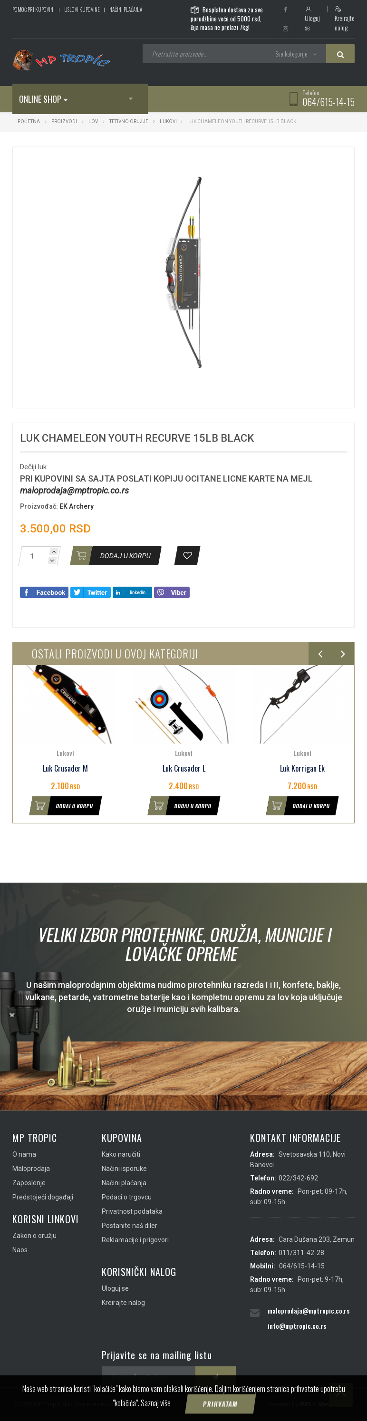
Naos (20, 1250)
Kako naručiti (121, 1154)
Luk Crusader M (65, 768)
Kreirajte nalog (345, 19)
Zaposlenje (29, 1183)
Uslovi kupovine (82, 9)
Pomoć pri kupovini (33, 9)
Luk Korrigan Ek (302, 768)
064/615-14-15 (328, 102)
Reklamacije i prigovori (135, 1240)
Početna (29, 121)
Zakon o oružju (34, 1235)
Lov (93, 121)
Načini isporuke (124, 1168)
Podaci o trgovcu (127, 1197)
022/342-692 (298, 1178)
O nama (24, 1154)
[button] (293, 162)
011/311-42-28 (301, 1253)
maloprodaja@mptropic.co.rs (74, 490)
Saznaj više (156, 1403)
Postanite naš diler (129, 1225)
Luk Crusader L (184, 768)
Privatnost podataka (132, 1211)
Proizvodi (64, 121)
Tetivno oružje (128, 121)
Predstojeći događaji (42, 1197)
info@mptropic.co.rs (297, 1326)
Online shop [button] (43, 99)
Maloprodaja (31, 1168)
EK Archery (76, 506)
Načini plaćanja (125, 9)
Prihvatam (221, 1404)
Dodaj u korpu (61, 805)
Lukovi (168, 121)
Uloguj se (312, 19)
